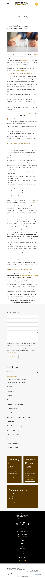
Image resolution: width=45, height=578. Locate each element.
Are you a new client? (11, 332)
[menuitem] (21, 372)
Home (22, 543)
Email (8, 328)
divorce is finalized (22, 70)
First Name (9, 316)
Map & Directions (22, 536)
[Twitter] (22, 560)
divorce (34, 56)
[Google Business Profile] (25, 560)
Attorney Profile (23, 546)
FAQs (22, 551)
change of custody (33, 202)
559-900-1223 (22, 524)
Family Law (22, 548)
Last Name (9, 320)
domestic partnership (25, 60)
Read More (13, 477)
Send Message (12, 356)
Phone (8, 324)
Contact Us (22, 553)
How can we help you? (12, 336)
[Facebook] (19, 560)
